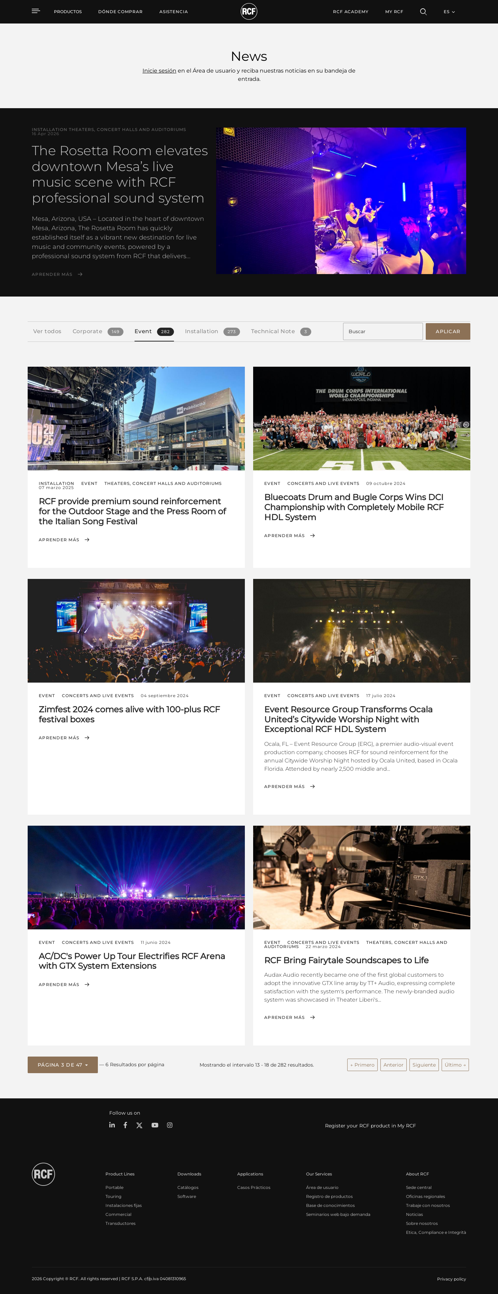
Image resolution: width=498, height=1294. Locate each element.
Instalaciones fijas (123, 1202)
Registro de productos (329, 1193)
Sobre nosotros (422, 1220)
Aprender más (52, 274)
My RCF (394, 11)
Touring (113, 1193)
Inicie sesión (159, 70)
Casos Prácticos (253, 1184)
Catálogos (188, 1184)
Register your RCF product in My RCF (370, 1123)
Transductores (120, 1220)
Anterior (394, 1063)
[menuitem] (120, 12)
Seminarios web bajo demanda (338, 1211)
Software (186, 1193)
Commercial (118, 1211)
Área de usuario (322, 1184)
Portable (114, 1184)
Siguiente (424, 1063)
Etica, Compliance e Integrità (436, 1229)
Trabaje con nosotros (428, 1202)
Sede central (419, 1184)
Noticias (414, 1211)
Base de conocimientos (330, 1202)
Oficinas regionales (425, 1193)
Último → (455, 1063)
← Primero (362, 1063)
